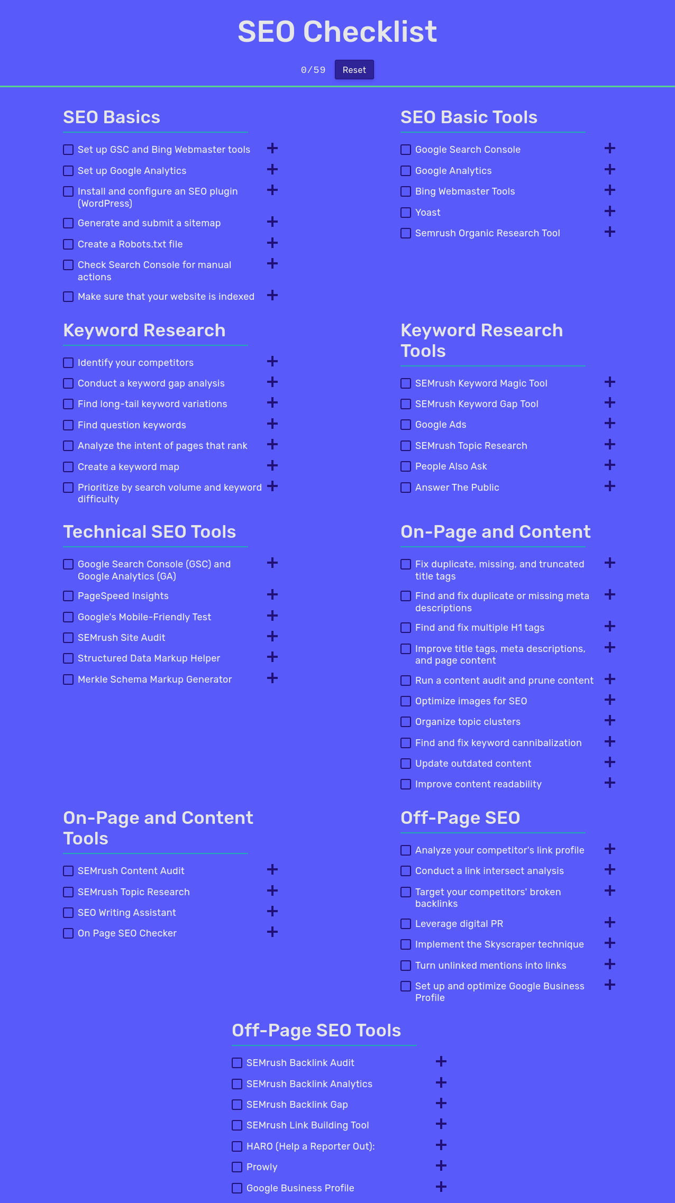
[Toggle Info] (269, 149)
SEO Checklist (337, 31)
